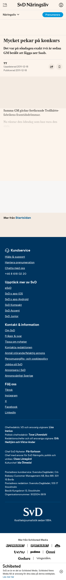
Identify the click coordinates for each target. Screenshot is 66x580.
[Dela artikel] (51, 67)
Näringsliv (9, 14)
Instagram (11, 395)
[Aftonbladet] (15, 546)
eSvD (8, 288)
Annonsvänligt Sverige (19, 375)
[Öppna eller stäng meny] (18, 14)
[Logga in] (61, 5)
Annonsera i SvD (15, 370)
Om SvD (10, 330)
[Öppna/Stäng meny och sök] (5, 5)
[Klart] (57, 546)
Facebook (11, 406)
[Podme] (35, 552)
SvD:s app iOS (14, 293)
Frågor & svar (13, 336)
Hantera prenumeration (19, 262)
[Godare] (24, 558)
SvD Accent (12, 310)
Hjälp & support (15, 256)
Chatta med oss (15, 268)
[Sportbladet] (39, 546)
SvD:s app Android (17, 299)
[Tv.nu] (19, 552)
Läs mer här (8, 577)
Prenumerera (52, 14)
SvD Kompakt (13, 305)
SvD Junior (11, 316)
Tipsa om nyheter (16, 341)
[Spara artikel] (59, 67)
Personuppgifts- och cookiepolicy (26, 358)
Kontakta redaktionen (18, 347)
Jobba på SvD (13, 364)
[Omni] (50, 552)
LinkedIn (10, 412)
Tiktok (9, 389)
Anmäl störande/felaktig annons (25, 353)
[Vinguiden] (43, 558)
